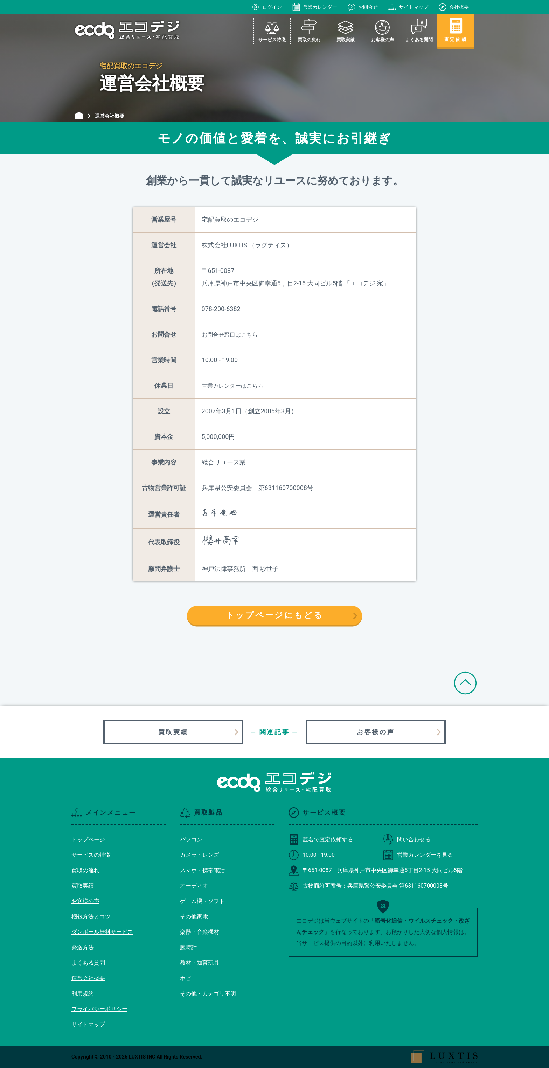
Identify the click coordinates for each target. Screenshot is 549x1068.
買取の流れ (85, 870)
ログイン (267, 7)
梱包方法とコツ (91, 916)
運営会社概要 (88, 978)
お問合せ (363, 7)
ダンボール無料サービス (102, 932)
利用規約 (82, 993)
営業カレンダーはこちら (232, 386)
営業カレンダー (314, 7)
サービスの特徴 (91, 855)
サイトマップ (408, 7)
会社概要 (454, 7)
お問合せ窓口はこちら (230, 334)
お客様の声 (376, 732)
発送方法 (82, 947)
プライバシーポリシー (99, 1009)
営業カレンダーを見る (418, 855)
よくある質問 (88, 962)
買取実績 (173, 732)
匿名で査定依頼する (321, 839)
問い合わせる (407, 839)
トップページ (88, 839)
